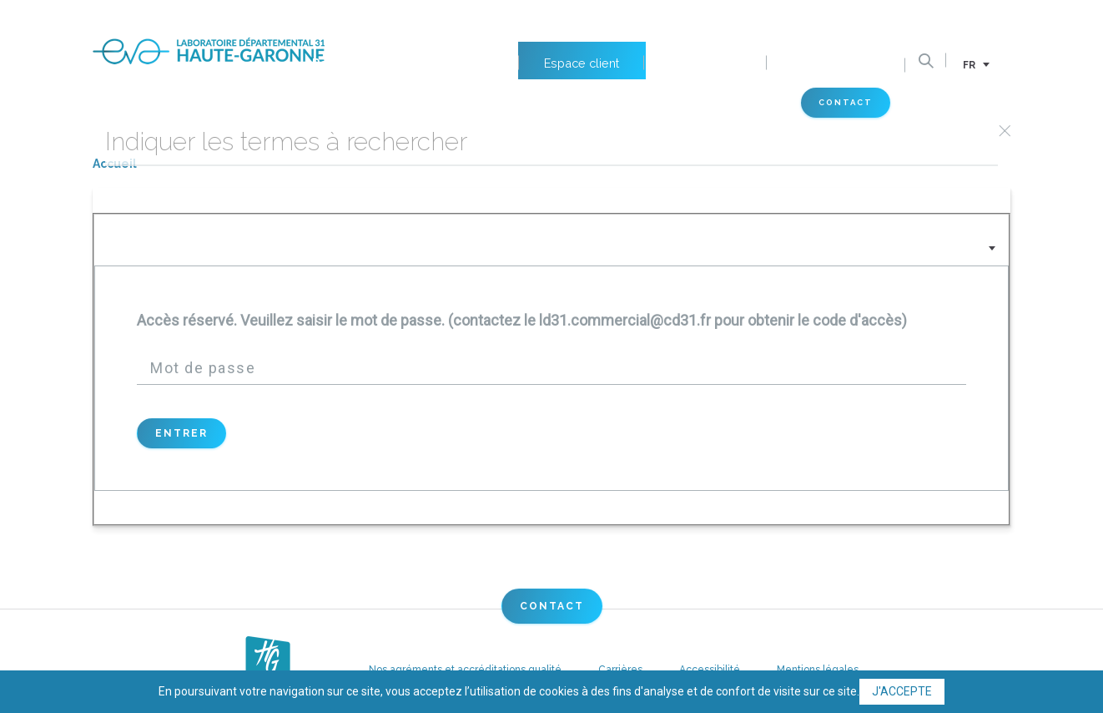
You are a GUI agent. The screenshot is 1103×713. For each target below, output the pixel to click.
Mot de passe (202, 368)
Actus (531, 104)
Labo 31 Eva (381, 104)
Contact (862, 105)
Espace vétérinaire (700, 104)
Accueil (115, 163)
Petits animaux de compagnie (388, 17)
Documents (846, 17)
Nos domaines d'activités (171, 104)
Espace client (574, 17)
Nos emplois (701, 17)
